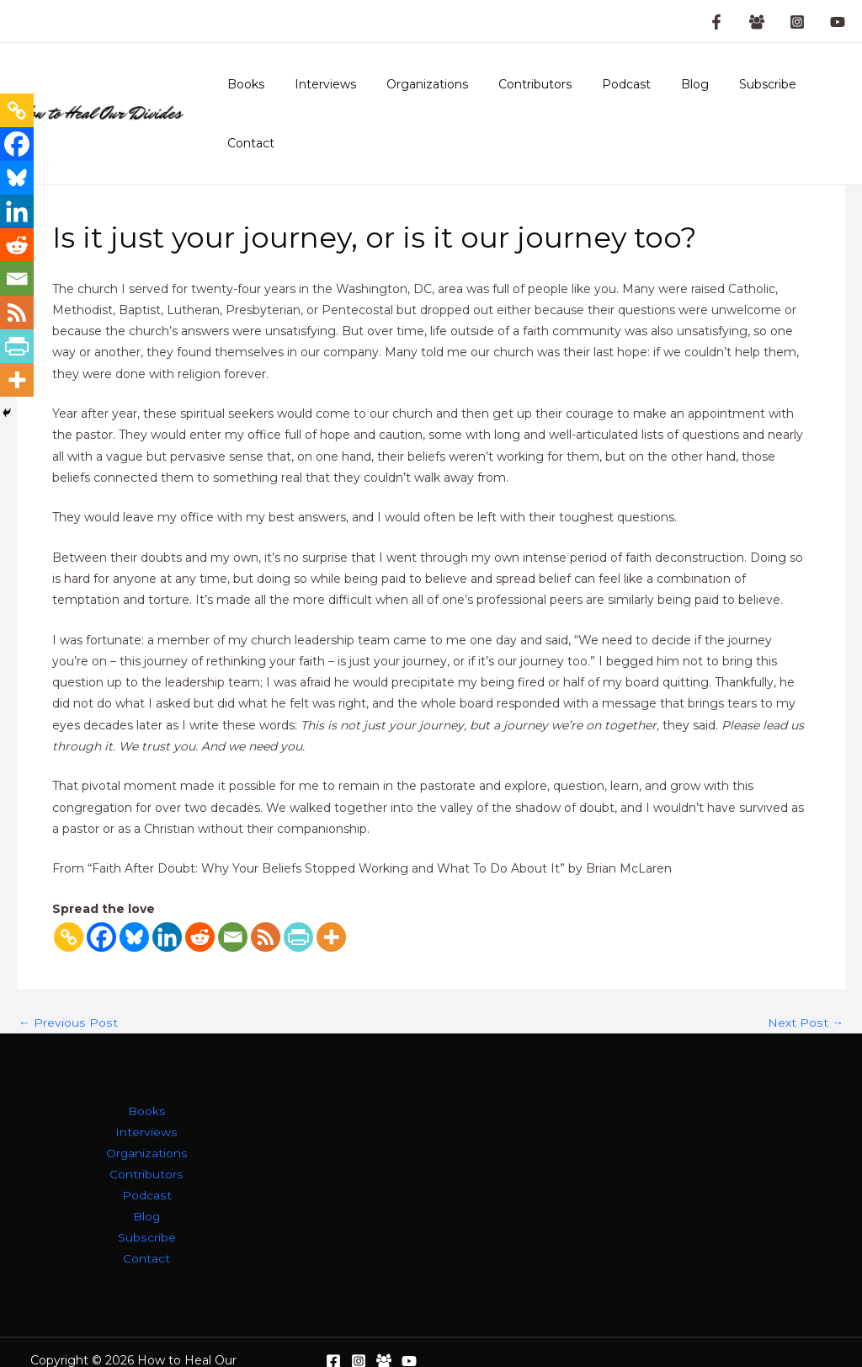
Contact (809, 94)
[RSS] (265, 898)
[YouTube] (837, 21)
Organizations (420, 94)
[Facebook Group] (756, 21)
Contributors (521, 94)
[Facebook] (101, 898)
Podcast (606, 94)
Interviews (325, 94)
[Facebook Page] (716, 21)
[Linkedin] (167, 898)
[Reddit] (200, 898)
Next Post (806, 984)
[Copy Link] (68, 898)
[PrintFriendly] (298, 898)
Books (252, 94)
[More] (331, 898)
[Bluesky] (134, 898)
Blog (668, 94)
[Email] (232, 898)
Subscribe (734, 94)
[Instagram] (797, 21)
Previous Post (67, 984)
